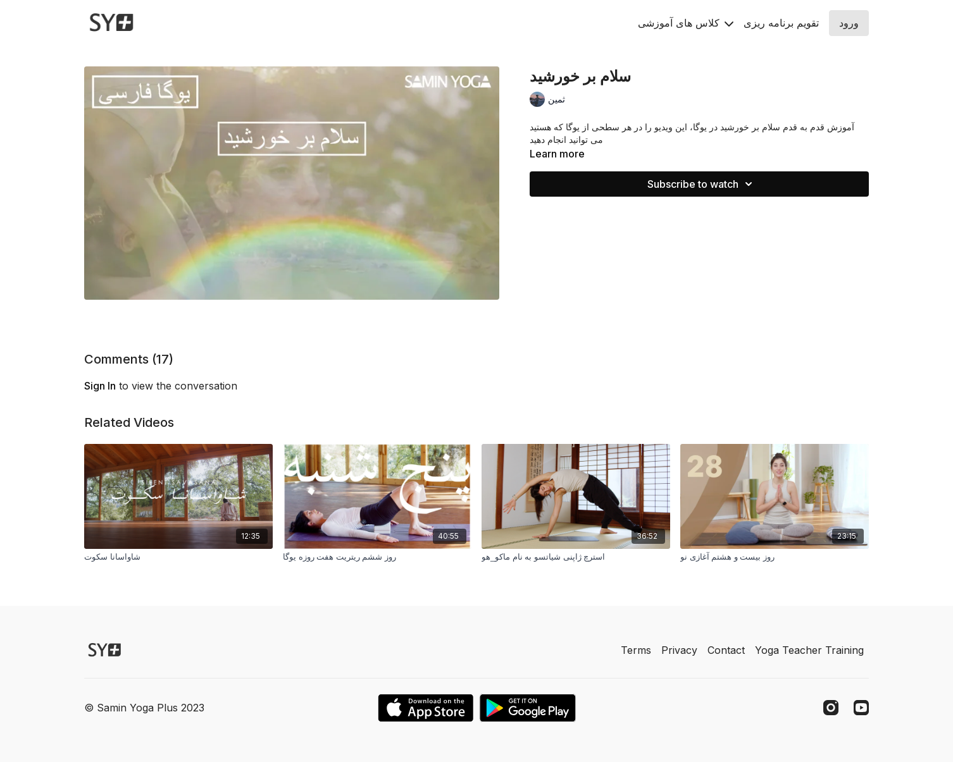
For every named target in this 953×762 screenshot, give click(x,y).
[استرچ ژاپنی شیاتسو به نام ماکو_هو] (576, 557)
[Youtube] (861, 707)
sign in (100, 385)
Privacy (679, 650)
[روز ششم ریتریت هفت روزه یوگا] (377, 557)
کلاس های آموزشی (685, 22)
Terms (636, 650)
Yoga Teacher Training (809, 650)
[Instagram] (830, 707)
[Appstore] (425, 708)
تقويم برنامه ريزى (781, 22)
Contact (726, 650)
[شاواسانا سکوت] (178, 557)
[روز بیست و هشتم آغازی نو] (774, 557)
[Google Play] (527, 708)
